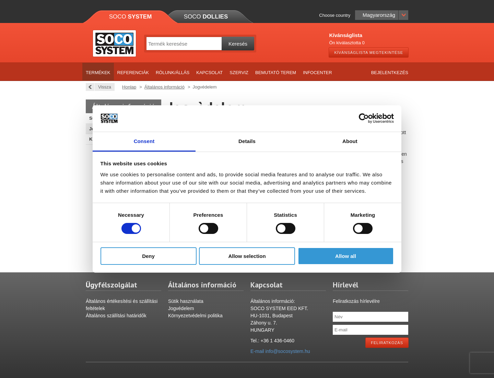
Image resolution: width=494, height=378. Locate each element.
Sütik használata (185, 301)
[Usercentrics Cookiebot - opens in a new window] (364, 118)
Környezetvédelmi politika (195, 315)
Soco (130, 16)
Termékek (98, 72)
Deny (148, 256)
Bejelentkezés (389, 72)
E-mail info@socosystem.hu (280, 351)
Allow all (345, 256)
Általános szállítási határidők (116, 315)
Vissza (102, 87)
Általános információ (164, 87)
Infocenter (317, 72)
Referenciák (133, 72)
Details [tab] (247, 141)
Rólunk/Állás (172, 72)
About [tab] (349, 141)
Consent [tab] (144, 141)
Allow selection (247, 256)
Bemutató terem (275, 72)
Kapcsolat (209, 72)
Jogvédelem (181, 308)
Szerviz (239, 72)
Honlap (129, 87)
